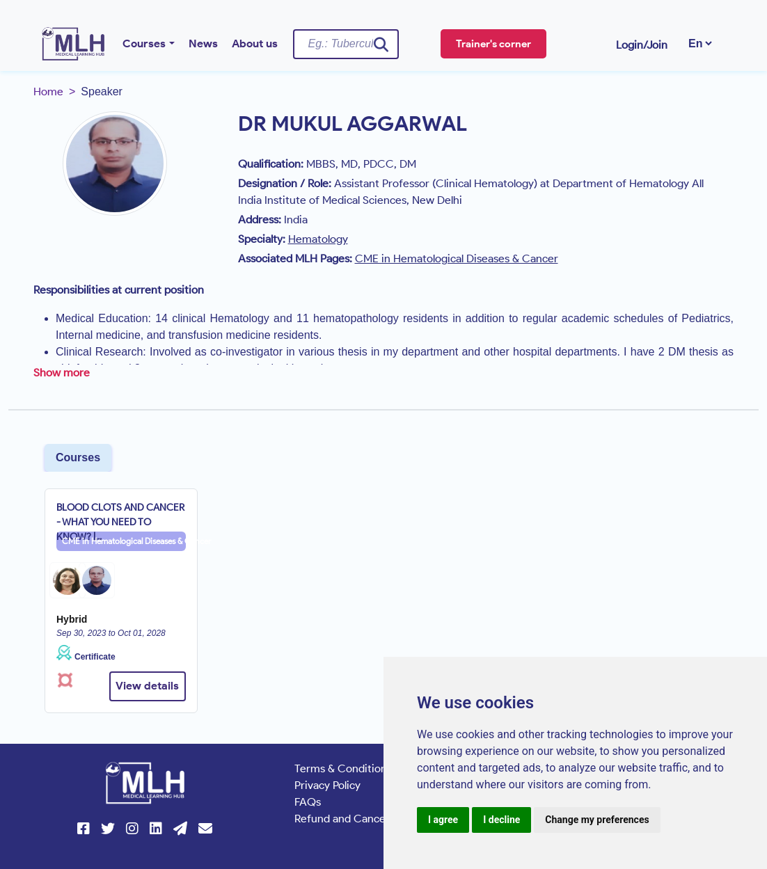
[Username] (346, 43)
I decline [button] (501, 819)
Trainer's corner (493, 44)
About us (255, 43)
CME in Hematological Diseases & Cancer (124, 541)
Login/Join (641, 44)
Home (48, 91)
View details (147, 685)
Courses (144, 43)
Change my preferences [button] (597, 819)
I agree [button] (443, 819)
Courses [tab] (78, 457)
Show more (61, 372)
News (203, 43)
